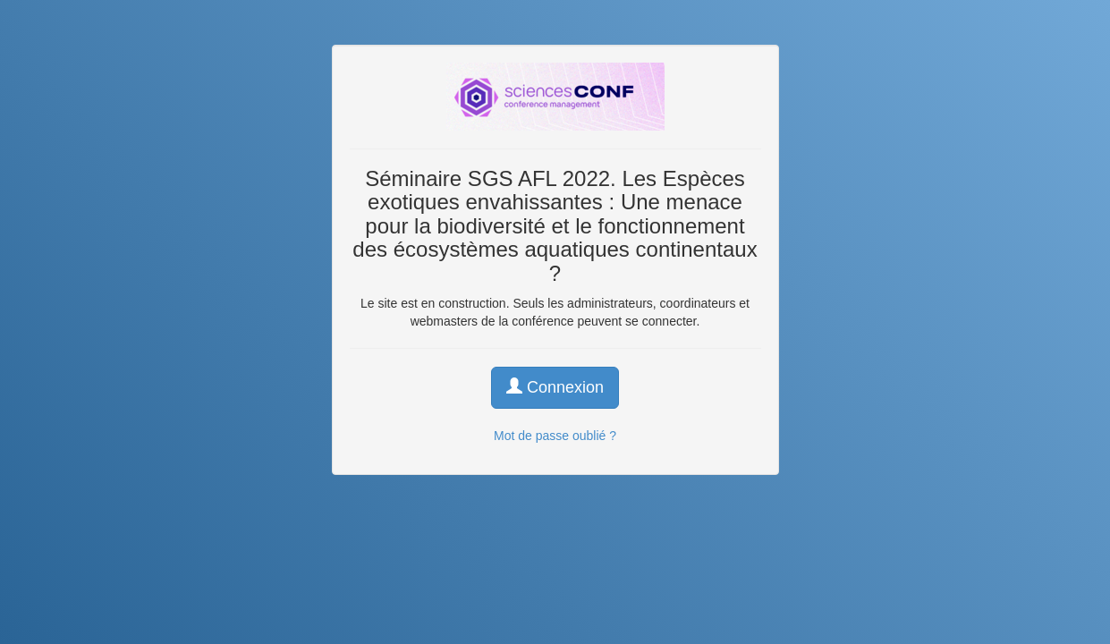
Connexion (555, 386)
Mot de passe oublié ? (555, 435)
